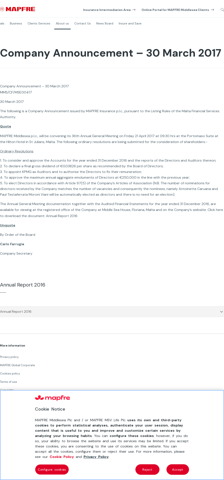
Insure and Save (130, 23)
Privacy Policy (96, 456)
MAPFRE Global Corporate (17, 365)
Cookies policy (10, 373)
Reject (147, 469)
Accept (177, 469)
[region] (112, 435)
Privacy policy (9, 357)
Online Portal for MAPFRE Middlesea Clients (175, 10)
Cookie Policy (62, 456)
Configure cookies (52, 469)
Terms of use (8, 382)
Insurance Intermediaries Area (107, 10)
